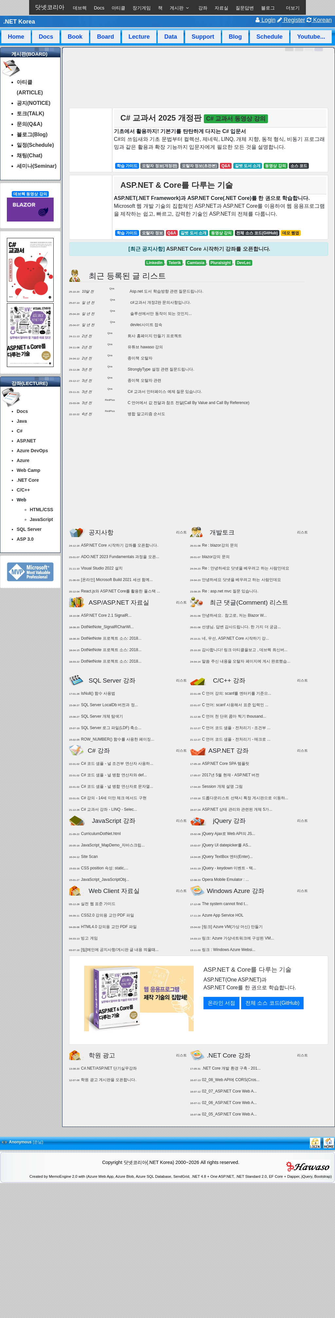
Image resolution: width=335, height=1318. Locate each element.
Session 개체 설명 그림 (222, 786)
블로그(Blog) (32, 134)
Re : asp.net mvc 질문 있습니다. (230, 591)
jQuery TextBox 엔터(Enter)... (227, 856)
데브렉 (80, 7)
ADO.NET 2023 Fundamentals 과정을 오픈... (120, 556)
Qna (111, 288)
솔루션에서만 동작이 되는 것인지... (161, 313)
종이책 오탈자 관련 (144, 380)
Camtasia (195, 263)
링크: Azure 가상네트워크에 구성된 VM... (238, 938)
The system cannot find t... (225, 903)
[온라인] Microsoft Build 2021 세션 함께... (116, 579)
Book (75, 36)
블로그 (268, 7)
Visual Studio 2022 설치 (101, 568)
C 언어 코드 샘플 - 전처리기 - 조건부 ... (236, 728)
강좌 (202, 7)
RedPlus (110, 399)
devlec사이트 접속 (146, 324)
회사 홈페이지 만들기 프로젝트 (155, 336)
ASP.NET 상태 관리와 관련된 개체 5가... (237, 809)
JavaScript (41, 519)
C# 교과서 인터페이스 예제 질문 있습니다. (165, 391)
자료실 (221, 7)
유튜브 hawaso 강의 (145, 347)
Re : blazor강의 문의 (220, 545)
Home (16, 36)
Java (22, 421)
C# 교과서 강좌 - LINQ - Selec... (109, 809)
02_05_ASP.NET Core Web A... (229, 1114)
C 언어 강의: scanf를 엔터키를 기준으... (236, 693)
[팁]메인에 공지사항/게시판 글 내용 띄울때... (119, 949)
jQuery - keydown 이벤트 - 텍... (229, 868)
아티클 (118, 7)
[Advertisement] (199, 475)
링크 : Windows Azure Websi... (228, 949)
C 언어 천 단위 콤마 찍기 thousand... (234, 716)
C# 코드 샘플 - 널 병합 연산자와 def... (114, 775)
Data (170, 36)
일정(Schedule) (35, 145)
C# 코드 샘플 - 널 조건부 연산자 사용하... (117, 763)
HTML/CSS (41, 509)
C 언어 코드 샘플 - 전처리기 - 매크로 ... (236, 739)
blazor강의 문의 (215, 556)
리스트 (181, 532)
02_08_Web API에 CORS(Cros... (230, 1079)
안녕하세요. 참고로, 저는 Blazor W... (234, 615)
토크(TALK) (30, 113)
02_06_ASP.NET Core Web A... (229, 1102)
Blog (235, 36)
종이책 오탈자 (140, 358)
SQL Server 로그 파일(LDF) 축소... (111, 728)
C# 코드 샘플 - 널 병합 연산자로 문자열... (117, 786)
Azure (23, 460)
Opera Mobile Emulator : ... (225, 879)
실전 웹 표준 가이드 (98, 903)
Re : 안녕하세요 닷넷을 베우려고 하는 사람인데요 (245, 568)
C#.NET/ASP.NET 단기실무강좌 (109, 1068)
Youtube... (311, 36)
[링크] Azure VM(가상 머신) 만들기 (232, 926)
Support (203, 36)
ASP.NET (26, 440)
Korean (319, 20)
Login (265, 20)
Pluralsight (220, 263)
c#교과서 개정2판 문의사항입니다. (160, 302)
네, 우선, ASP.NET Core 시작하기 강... (235, 638)
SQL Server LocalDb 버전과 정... (109, 705)
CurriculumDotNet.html (100, 833)
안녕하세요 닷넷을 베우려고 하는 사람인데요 (241, 579)
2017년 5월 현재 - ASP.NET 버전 (230, 775)
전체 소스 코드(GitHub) (272, 1003)
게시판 (177, 7)
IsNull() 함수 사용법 (98, 693)
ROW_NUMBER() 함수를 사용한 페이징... (117, 739)
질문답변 (245, 7)
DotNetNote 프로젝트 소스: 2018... (111, 638)
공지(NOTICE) (33, 103)
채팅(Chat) (29, 155)
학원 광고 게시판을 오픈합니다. (108, 1079)
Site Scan (89, 856)
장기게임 (141, 7)
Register (291, 20)
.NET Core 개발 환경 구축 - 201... (231, 1068)
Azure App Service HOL (222, 915)
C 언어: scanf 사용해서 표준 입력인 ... (235, 705)
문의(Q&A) (29, 124)
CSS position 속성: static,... (104, 868)
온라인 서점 (221, 1003)
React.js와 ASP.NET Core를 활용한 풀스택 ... (120, 591)
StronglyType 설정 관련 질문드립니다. (161, 369)
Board (105, 36)
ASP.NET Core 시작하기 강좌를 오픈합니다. (218, 249)
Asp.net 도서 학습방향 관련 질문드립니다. (166, 291)
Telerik (174, 263)
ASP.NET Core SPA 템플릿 (225, 763)
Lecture (139, 36)
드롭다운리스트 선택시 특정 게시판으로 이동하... (245, 798)
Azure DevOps (32, 450)
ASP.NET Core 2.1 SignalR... (106, 615)
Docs (99, 7)
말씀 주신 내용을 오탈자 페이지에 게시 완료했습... (246, 661)
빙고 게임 (89, 938)
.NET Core (28, 480)
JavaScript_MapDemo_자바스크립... (113, 845)
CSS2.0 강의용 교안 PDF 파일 (107, 915)
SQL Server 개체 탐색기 (102, 716)
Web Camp (28, 470)
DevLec (244, 263)
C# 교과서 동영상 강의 (236, 118)
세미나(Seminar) (37, 166)
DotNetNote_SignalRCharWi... (107, 627)
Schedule (269, 36)
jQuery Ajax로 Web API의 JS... (228, 833)
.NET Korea (19, 21)
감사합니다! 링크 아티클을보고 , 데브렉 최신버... (244, 650)
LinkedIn (154, 263)
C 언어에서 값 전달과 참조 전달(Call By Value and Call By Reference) (188, 402)
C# (20, 431)
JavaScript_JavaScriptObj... (105, 879)
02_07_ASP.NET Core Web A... (229, 1091)
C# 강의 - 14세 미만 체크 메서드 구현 (113, 798)
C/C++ (23, 490)
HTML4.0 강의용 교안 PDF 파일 (109, 926)
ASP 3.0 (25, 539)
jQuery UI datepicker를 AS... (226, 845)
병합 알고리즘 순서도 (146, 414)
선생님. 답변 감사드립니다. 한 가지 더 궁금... (241, 627)
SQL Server (29, 529)
